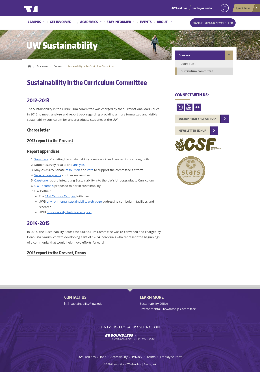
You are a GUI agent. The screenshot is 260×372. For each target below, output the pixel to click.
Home (29, 66)
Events (146, 21)
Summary (41, 159)
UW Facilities (179, 8)
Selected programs (47, 175)
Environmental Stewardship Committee (168, 309)
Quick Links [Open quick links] (247, 9)
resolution (73, 170)
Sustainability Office (154, 304)
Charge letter (38, 130)
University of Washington (39, 8)
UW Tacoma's (44, 186)
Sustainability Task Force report (69, 212)
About (162, 21)
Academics (89, 21)
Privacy (137, 357)
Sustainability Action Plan (197, 119)
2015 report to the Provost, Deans (56, 253)
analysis (79, 165)
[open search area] (225, 8)
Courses (58, 66)
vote (90, 170)
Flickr (197, 107)
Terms (151, 357)
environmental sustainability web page (74, 202)
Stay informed (119, 21)
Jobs (103, 357)
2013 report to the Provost (50, 140)
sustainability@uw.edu (87, 304)
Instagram (180, 107)
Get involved (60, 21)
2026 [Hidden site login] (109, 364)
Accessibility (119, 357)
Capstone (41, 181)
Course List (188, 64)
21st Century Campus (60, 196)
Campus (34, 21)
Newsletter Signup (192, 130)
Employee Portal (202, 8)
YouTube (188, 107)
